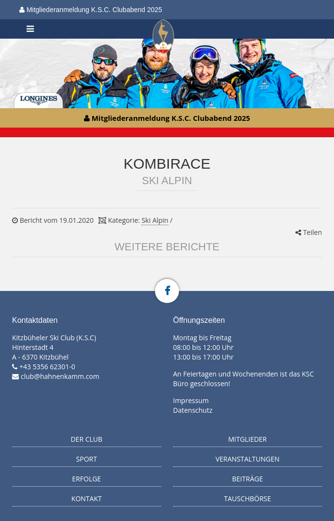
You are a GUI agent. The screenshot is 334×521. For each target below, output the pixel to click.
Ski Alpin (154, 220)
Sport (86, 458)
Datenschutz (192, 410)
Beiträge (247, 478)
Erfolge (86, 478)
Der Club (86, 439)
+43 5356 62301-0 (47, 366)
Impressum (191, 400)
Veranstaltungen (247, 458)
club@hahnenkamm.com (60, 376)
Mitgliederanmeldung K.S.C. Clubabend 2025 (90, 10)
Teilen (308, 232)
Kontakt (86, 498)
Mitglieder (247, 439)
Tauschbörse (247, 498)
